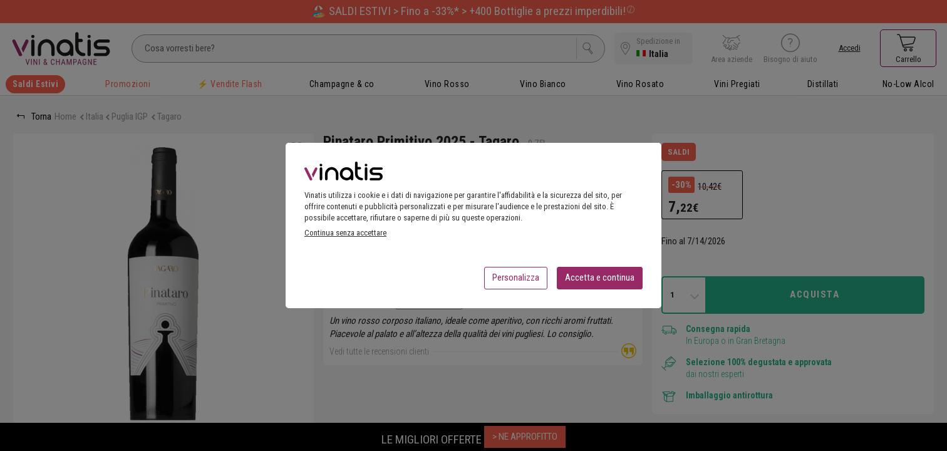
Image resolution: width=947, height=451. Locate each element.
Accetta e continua (599, 281)
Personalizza (515, 281)
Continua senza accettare (345, 236)
